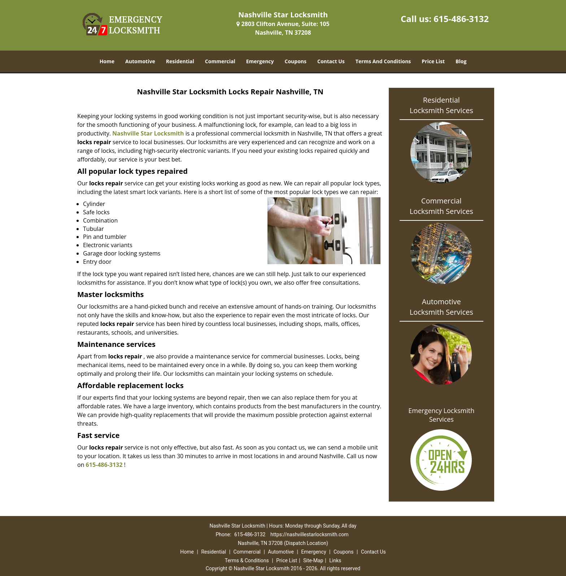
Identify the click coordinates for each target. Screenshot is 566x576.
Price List (433, 61)
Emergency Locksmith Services (441, 415)
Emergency (260, 61)
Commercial (220, 61)
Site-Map (313, 560)
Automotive (140, 61)
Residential (180, 61)
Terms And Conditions (383, 61)
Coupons (295, 61)
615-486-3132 (461, 19)
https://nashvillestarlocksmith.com (309, 534)
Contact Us (331, 61)
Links (335, 560)
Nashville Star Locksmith (148, 133)
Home (107, 61)
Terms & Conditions (247, 560)
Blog (461, 61)
